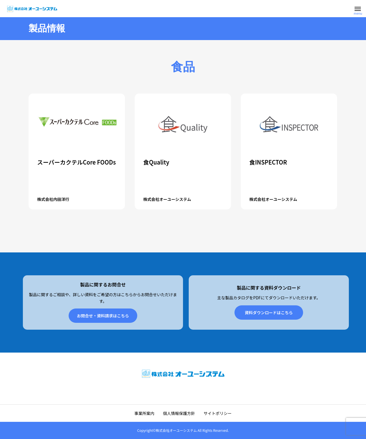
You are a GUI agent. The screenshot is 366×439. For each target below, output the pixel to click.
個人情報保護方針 (179, 413)
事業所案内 (144, 413)
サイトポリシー (218, 413)
